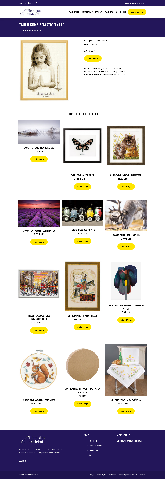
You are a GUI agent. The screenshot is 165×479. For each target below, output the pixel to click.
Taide (97, 41)
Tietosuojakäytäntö (126, 474)
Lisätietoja (93, 58)
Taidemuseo (111, 12)
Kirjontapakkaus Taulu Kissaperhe (126, 175)
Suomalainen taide (92, 12)
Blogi (123, 12)
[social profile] (36, 3)
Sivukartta (140, 474)
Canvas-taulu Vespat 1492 (82, 229)
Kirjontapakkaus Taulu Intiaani (82, 315)
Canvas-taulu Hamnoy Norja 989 (39, 147)
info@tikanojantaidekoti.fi (134, 3)
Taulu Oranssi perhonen (82, 175)
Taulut (104, 41)
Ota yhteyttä (101, 474)
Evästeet (112, 474)
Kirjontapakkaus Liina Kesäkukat (126, 399)
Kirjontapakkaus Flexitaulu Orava (39, 399)
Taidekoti (74, 12)
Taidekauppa (137, 12)
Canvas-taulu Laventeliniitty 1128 (39, 230)
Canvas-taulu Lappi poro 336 (126, 235)
